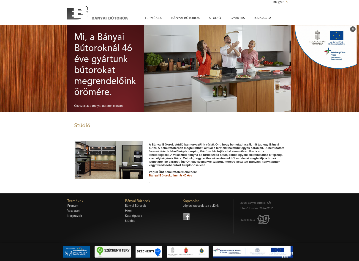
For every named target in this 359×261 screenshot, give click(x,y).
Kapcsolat (263, 18)
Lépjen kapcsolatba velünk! (201, 205)
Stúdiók (130, 221)
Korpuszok (74, 215)
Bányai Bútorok (185, 18)
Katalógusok (133, 215)
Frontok (72, 205)
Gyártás (238, 18)
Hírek (128, 210)
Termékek (153, 18)
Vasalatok (73, 210)
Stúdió (215, 18)
